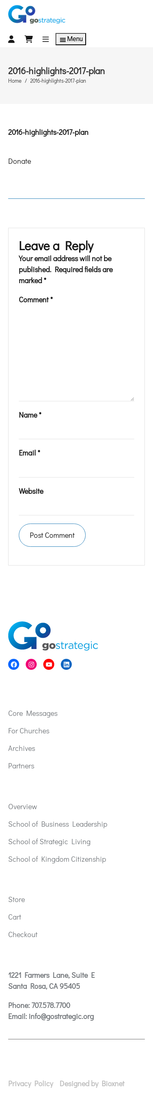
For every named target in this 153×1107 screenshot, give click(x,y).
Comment (36, 299)
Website (31, 491)
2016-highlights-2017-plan (48, 132)
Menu (71, 39)
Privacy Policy (30, 1083)
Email (29, 453)
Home (15, 80)
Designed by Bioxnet (92, 1083)
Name (30, 415)
